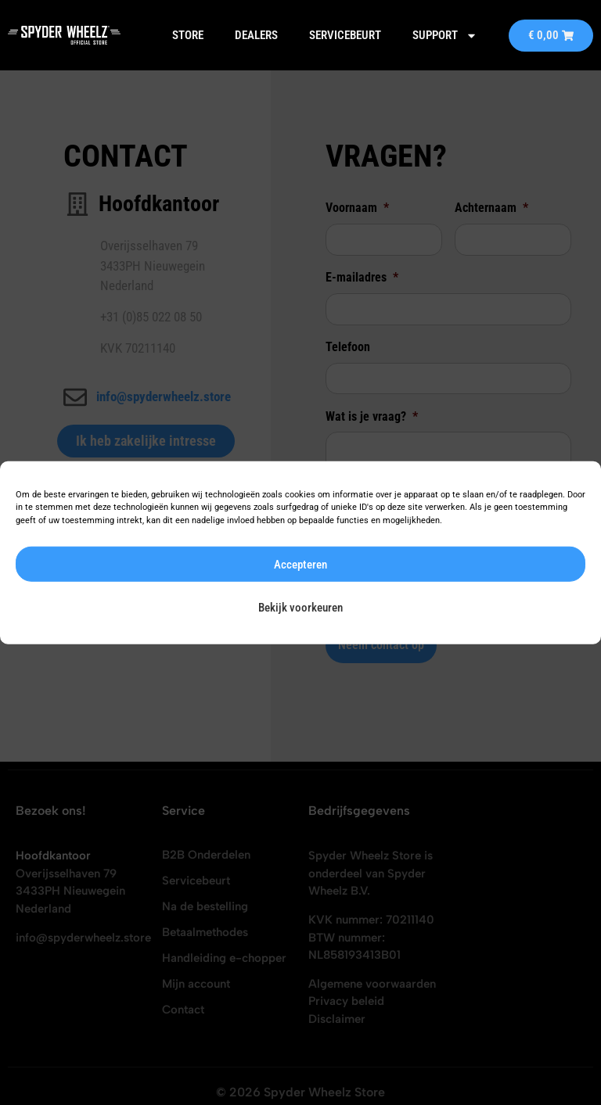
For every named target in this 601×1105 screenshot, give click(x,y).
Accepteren (300, 564)
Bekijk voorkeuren (300, 607)
